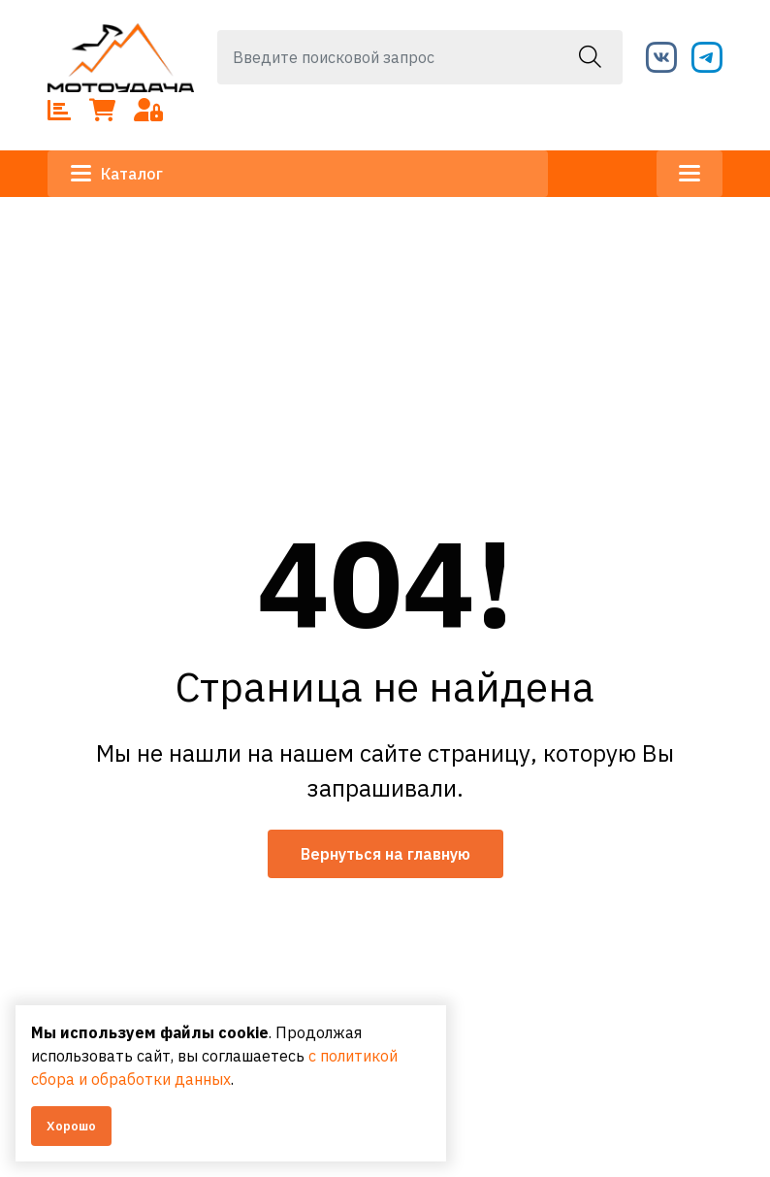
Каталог (117, 173)
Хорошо (71, 1126)
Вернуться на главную (385, 854)
